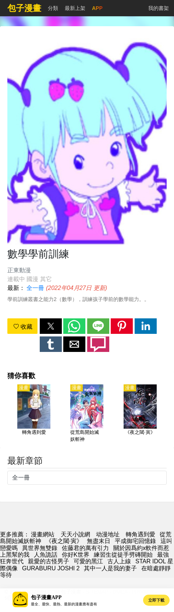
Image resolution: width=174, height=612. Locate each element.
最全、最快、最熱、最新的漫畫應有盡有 (64, 604)
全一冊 (35, 288)
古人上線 (119, 561)
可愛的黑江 (88, 561)
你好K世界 (75, 555)
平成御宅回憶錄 (135, 541)
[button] (51, 326)
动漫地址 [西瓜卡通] (108, 534)
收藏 (22, 327)
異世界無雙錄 (39, 548)
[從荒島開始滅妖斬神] (86, 413)
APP (97, 8)
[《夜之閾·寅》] (140, 413)
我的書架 (158, 8)
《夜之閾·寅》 (64, 541)
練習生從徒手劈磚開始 (123, 555)
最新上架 (75, 8)
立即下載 (156, 600)
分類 (53, 8)
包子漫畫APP (46, 597)
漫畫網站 (42, 534)
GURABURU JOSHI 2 (50, 568)
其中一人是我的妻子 (110, 568)
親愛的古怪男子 (48, 561)
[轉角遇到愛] (33, 413)
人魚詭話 (45, 555)
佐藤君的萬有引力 (85, 548)
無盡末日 (98, 541)
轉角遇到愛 (140, 534)
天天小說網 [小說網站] (75, 534)
